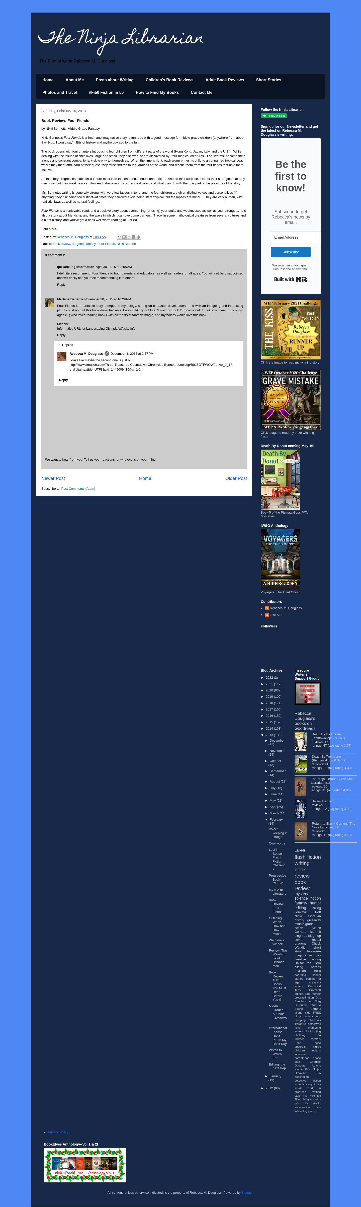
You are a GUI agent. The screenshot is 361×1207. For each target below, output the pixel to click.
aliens (298, 1012)
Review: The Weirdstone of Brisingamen (278, 958)
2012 (270, 1088)
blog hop (314, 936)
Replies (67, 345)
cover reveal (308, 940)
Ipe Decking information (75, 267)
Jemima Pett (308, 912)
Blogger (247, 1192)
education (315, 1099)
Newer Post (53, 478)
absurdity (300, 1046)
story (309, 1084)
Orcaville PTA (308, 1073)
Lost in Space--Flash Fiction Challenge (277, 859)
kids (307, 1012)
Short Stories (268, 80)
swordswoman (303, 1107)
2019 (270, 696)
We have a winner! (276, 942)
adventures (313, 955)
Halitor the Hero (323, 801)
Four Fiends (106, 244)
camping (300, 1020)
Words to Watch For (275, 1054)
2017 (270, 709)
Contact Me (201, 92)
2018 (270, 703)
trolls (317, 971)
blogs (298, 1016)
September (278, 771)
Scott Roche (308, 1042)
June (274, 794)
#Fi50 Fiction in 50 (106, 92)
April (273, 807)
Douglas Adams (308, 1065)
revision (300, 971)
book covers (312, 1016)
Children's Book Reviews (170, 80)
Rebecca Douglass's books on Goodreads (305, 721)
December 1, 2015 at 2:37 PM (132, 354)
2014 (270, 728)
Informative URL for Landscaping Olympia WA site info (96, 328)
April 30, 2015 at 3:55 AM (114, 267)
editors (316, 1050)
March (275, 813)
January (275, 1076)
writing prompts (308, 1111)
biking (299, 967)
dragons (77, 244)
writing (302, 863)
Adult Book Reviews (225, 80)
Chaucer (315, 1061)
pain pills (301, 1103)
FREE (317, 1012)
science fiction (308, 898)
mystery (301, 894)
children (300, 1050)
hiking (316, 908)
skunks (317, 1103)
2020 (270, 690)
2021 (270, 684)
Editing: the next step (277, 1066)
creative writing (308, 959)
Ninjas (317, 1069)
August (275, 781)
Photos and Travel (59, 92)
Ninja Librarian (308, 916)
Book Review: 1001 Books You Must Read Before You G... (277, 986)
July (273, 788)
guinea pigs (302, 993)
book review (61, 244)
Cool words (277, 843)
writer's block (303, 1031)
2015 (270, 722)
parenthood (302, 1057)
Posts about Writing (115, 80)
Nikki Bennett (126, 244)
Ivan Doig (314, 1001)
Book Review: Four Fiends (276, 906)
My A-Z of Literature (277, 892)
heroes (316, 967)
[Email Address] (298, 237)
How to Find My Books (157, 92)
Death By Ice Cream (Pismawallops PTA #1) (328, 736)
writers (299, 986)
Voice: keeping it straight (278, 833)
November (277, 751)
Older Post (236, 478)
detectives (314, 1023)
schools (300, 1084)
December (277, 740)
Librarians (301, 1005)
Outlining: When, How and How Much (277, 926)
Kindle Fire (302, 1069)
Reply (61, 285)
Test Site (276, 615)
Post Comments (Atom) (78, 488)
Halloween (313, 951)
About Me (74, 80)
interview (300, 1054)
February (276, 819)
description (302, 1076)
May (273, 800)
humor (315, 903)
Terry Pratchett (308, 989)
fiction (298, 1027)
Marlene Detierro (70, 299)
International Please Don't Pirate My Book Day (278, 1035)
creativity (315, 982)
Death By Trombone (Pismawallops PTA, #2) (329, 758)
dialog (305, 1099)
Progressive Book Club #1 (277, 879)
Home (47, 80)
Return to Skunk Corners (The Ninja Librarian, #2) (333, 825)
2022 (270, 677)
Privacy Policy (58, 1132)
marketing (314, 1027)
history (299, 920)
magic (299, 955)
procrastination (304, 997)
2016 (270, 716)
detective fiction (308, 1080)
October (275, 761)
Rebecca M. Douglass (86, 354)
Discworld (314, 986)
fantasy (90, 244)
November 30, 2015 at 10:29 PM (107, 299)
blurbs (317, 1046)
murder (316, 993)
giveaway (314, 920)
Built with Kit (291, 279)
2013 (270, 735)
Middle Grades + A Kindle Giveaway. (278, 1014)
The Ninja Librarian (121, 39)
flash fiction (308, 857)
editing (300, 908)
